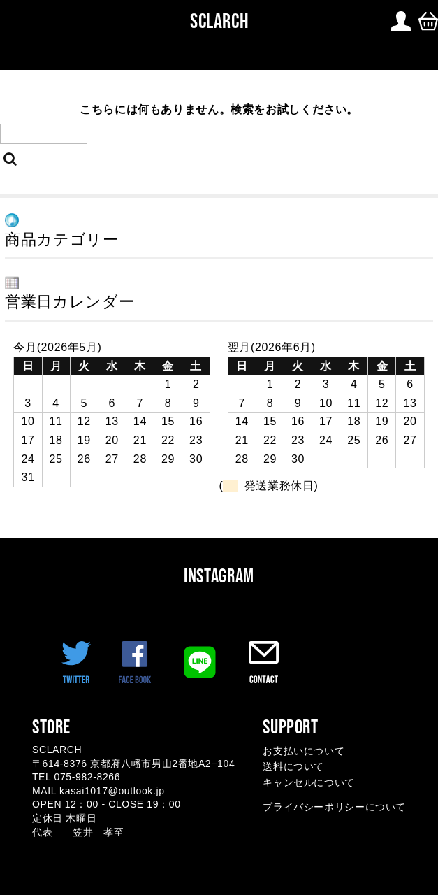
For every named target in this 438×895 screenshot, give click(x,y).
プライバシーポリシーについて (334, 806)
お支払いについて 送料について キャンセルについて (309, 766)
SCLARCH (216, 20)
